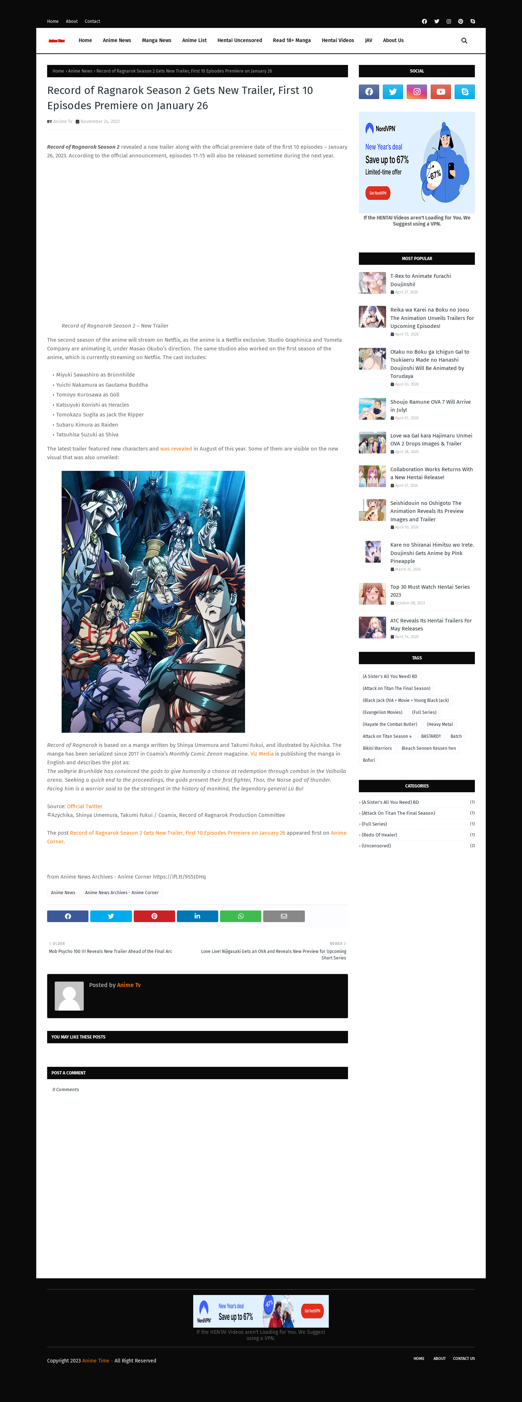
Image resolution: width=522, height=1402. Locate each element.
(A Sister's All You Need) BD (390, 676)
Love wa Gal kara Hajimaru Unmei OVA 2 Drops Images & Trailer (431, 439)
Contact (92, 21)
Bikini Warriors (377, 748)
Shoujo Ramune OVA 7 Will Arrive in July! (430, 406)
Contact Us (464, 1358)
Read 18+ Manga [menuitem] (292, 40)
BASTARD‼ (431, 736)
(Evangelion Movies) (382, 712)
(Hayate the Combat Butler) (390, 724)
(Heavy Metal (440, 724)
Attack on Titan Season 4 (387, 736)
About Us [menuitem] (393, 40)
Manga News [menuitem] (156, 40)
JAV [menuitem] (368, 40)
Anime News (80, 71)
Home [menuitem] (85, 40)
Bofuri (369, 760)
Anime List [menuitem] (194, 40)
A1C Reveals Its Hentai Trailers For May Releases (431, 624)
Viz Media (262, 754)
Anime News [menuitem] (117, 40)
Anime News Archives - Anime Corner (122, 892)
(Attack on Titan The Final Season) (396, 688)
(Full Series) (424, 712)
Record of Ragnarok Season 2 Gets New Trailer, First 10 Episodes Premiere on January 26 (177, 833)
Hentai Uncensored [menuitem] (240, 40)
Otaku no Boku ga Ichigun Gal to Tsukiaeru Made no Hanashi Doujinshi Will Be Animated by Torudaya (429, 364)
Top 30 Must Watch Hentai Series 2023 (430, 591)
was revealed (176, 448)
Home (53, 21)
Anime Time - (98, 1361)
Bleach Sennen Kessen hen (429, 748)
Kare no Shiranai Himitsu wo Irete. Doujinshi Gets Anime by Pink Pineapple (432, 553)
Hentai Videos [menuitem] (338, 40)
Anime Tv (62, 121)
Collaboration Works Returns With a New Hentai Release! (431, 473)
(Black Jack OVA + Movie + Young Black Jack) (406, 700)
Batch (456, 736)
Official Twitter (85, 806)
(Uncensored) (418, 845)
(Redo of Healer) (418, 835)
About (72, 21)
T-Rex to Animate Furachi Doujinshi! (420, 280)
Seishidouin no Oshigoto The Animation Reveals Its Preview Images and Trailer (427, 511)
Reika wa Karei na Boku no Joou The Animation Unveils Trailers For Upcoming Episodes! (432, 318)
